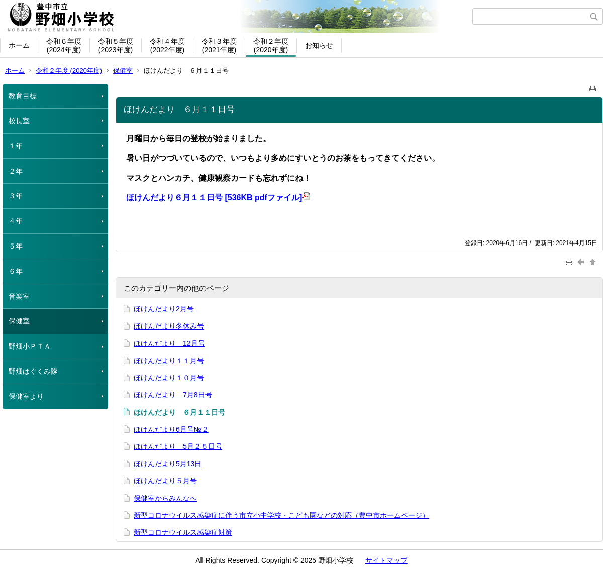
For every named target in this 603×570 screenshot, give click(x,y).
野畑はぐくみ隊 (33, 371)
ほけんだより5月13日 (168, 464)
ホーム (19, 45)
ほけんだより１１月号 (169, 361)
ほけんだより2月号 (164, 309)
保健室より (26, 396)
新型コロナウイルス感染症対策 (183, 532)
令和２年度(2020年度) (270, 45)
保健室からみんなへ (165, 498)
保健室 (123, 70)
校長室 (19, 121)
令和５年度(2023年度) (115, 45)
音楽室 (19, 296)
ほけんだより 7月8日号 (173, 395)
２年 (16, 171)
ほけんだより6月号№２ (171, 429)
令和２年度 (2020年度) (69, 70)
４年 (16, 221)
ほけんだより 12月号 (169, 343)
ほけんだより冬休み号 (169, 326)
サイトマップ (386, 560)
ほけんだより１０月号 (169, 378)
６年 (16, 271)
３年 (16, 196)
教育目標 (23, 96)
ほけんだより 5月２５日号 (178, 446)
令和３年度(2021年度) (219, 45)
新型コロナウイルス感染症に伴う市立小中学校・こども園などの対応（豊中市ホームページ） (281, 515)
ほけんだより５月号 (165, 481)
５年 (16, 246)
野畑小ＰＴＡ (30, 346)
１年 (16, 146)
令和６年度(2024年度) (63, 45)
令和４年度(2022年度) (167, 45)
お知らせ (319, 45)
